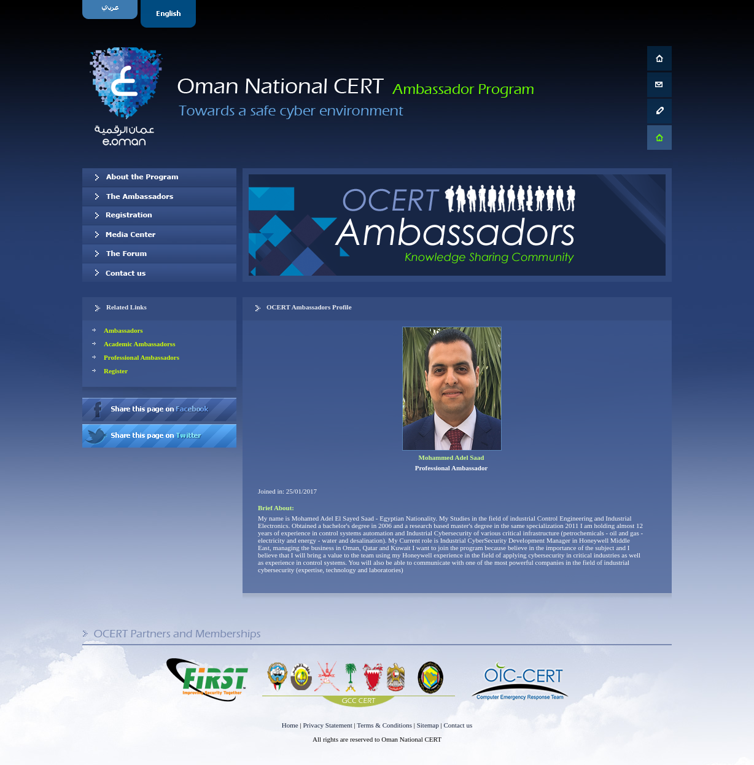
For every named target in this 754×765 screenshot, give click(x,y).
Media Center (159, 234)
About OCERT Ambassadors (159, 177)
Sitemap (428, 725)
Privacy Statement (327, 725)
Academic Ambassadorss (139, 344)
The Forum (159, 253)
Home (290, 725)
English (170, 14)
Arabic (111, 14)
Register (116, 371)
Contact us (159, 272)
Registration (159, 215)
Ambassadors (123, 330)
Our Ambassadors (159, 196)
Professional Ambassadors (141, 357)
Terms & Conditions (384, 725)
